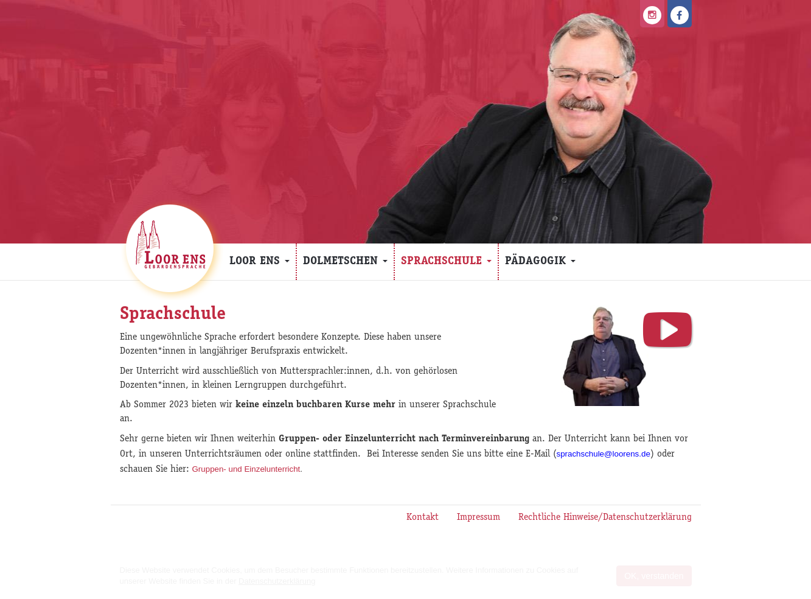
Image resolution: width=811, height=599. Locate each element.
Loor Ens (259, 261)
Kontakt (422, 518)
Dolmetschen (345, 261)
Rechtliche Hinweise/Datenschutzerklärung (605, 518)
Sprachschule (446, 261)
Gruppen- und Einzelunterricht (246, 469)
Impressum (478, 518)
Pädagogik (540, 261)
